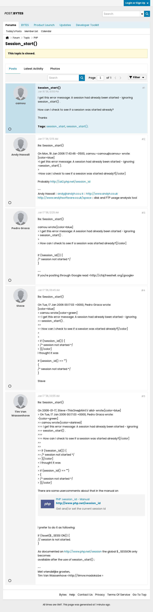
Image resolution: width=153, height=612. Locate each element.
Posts (13, 68)
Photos (55, 68)
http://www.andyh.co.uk (102, 194)
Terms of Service (118, 594)
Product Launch (44, 25)
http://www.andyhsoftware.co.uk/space (64, 198)
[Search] (123, 14)
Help (72, 594)
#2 (143, 139)
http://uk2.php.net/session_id (70, 181)
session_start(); (77, 126)
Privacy (100, 594)
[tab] (13, 69)
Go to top (139, 594)
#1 (143, 87)
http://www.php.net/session (83, 551)
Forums (11, 25)
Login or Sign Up (137, 2)
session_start (55, 126)
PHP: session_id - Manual (72, 499)
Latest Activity (33, 68)
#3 (143, 212)
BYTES (25, 25)
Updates (65, 25)
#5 (143, 396)
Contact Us (85, 594)
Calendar (46, 31)
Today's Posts (14, 31)
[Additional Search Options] (142, 14)
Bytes (63, 594)
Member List (31, 31)
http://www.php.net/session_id (78, 503)
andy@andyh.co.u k (70, 194)
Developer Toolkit (87, 25)
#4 (143, 290)
